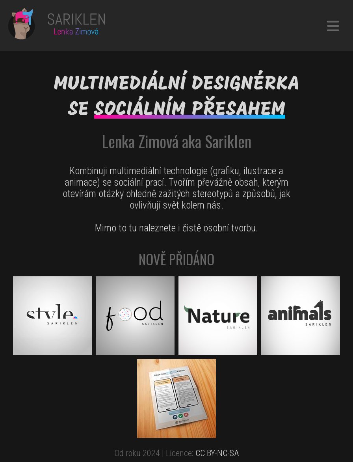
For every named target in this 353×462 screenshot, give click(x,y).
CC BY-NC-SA (217, 453)
